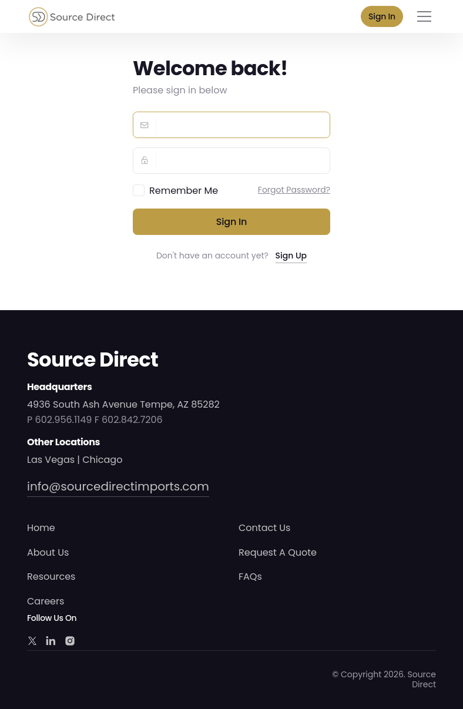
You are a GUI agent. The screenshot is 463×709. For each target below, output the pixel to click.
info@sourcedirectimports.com (118, 486)
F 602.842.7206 (129, 419)
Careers (45, 601)
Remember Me (183, 190)
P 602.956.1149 (59, 419)
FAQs (250, 576)
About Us (48, 552)
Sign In (381, 16)
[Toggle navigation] (424, 16)
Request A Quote (278, 552)
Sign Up (291, 255)
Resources (51, 576)
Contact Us (264, 528)
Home (41, 528)
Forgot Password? (294, 190)
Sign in (231, 222)
